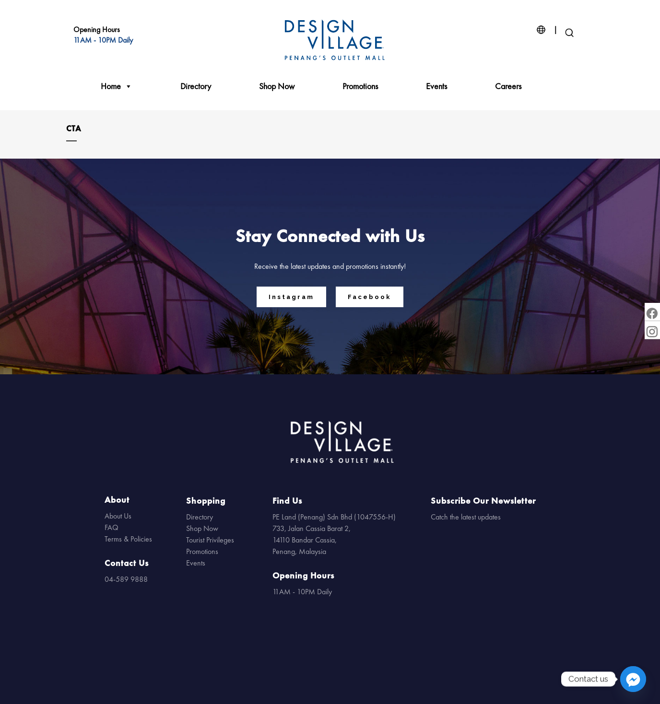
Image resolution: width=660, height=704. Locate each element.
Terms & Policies (128, 539)
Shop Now (277, 86)
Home (116, 86)
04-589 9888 (126, 579)
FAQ (111, 527)
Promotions (360, 86)
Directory (195, 86)
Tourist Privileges (210, 540)
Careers (508, 86)
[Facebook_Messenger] (633, 679)
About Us (118, 516)
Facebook (369, 296)
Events (436, 86)
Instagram (291, 296)
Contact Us (127, 562)
